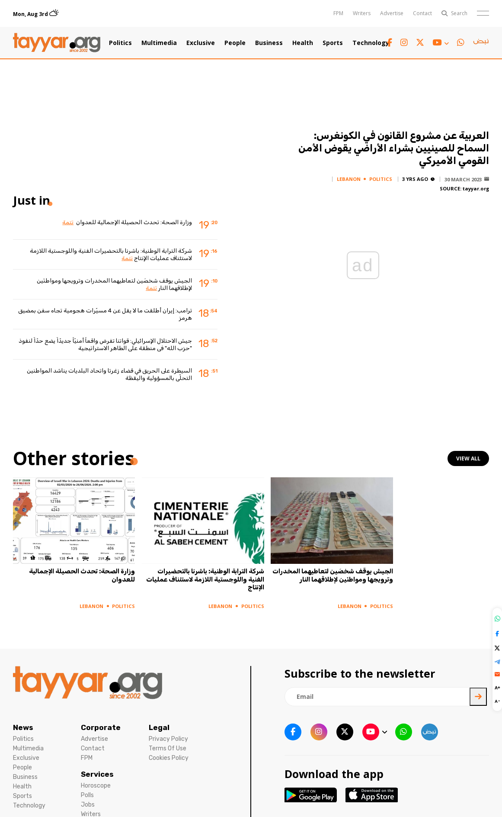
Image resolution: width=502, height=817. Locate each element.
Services (97, 774)
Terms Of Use (167, 748)
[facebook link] (389, 43)
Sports (333, 43)
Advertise (391, 13)
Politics (120, 43)
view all (468, 458)
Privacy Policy (168, 739)
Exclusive (200, 43)
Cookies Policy (169, 758)
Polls (87, 795)
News (23, 727)
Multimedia (159, 43)
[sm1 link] (481, 43)
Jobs (88, 804)
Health (302, 43)
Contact (422, 13)
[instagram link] (404, 43)
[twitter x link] (420, 43)
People (235, 43)
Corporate (101, 727)
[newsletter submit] (478, 697)
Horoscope (96, 785)
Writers (362, 13)
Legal (159, 727)
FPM (338, 13)
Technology (370, 43)
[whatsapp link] (460, 43)
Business (269, 43)
